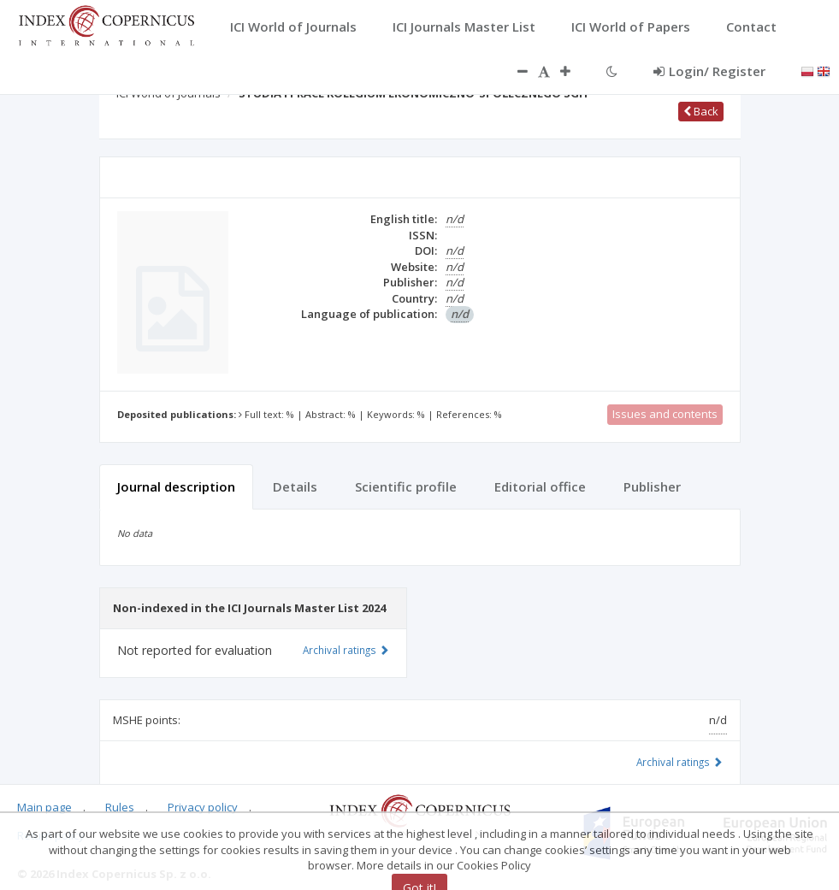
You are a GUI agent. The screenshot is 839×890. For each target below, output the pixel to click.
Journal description (176, 486)
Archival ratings (679, 762)
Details (295, 486)
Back (700, 111)
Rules (119, 807)
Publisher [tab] (652, 486)
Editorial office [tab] (540, 486)
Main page (44, 807)
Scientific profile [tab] (406, 486)
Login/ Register (709, 71)
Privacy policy (203, 807)
